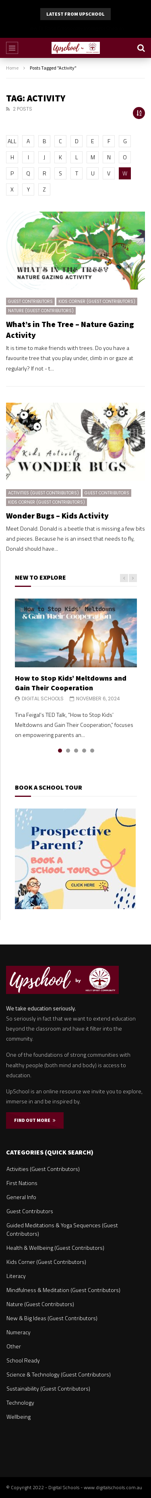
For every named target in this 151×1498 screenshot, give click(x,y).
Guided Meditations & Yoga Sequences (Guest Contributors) (62, 1229)
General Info (21, 1197)
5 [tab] (92, 751)
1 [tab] (60, 751)
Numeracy (18, 1332)
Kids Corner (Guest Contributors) (96, 301)
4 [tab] (84, 751)
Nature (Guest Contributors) (41, 311)
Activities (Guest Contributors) (43, 493)
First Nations (21, 1183)
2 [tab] (68, 751)
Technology (20, 1402)
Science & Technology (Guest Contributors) (58, 1374)
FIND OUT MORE (35, 1120)
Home (12, 68)
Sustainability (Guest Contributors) (48, 1388)
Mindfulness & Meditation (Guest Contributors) (63, 1290)
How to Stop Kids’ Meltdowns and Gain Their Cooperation (70, 682)
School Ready (23, 1360)
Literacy (16, 1276)
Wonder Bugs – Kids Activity (57, 515)
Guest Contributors (30, 301)
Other (13, 1346)
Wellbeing (18, 1416)
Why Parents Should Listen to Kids (76, 28)
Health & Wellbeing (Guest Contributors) (55, 1247)
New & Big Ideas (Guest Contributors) (51, 1318)
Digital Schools (43, 698)
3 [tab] (76, 751)
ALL (12, 141)
